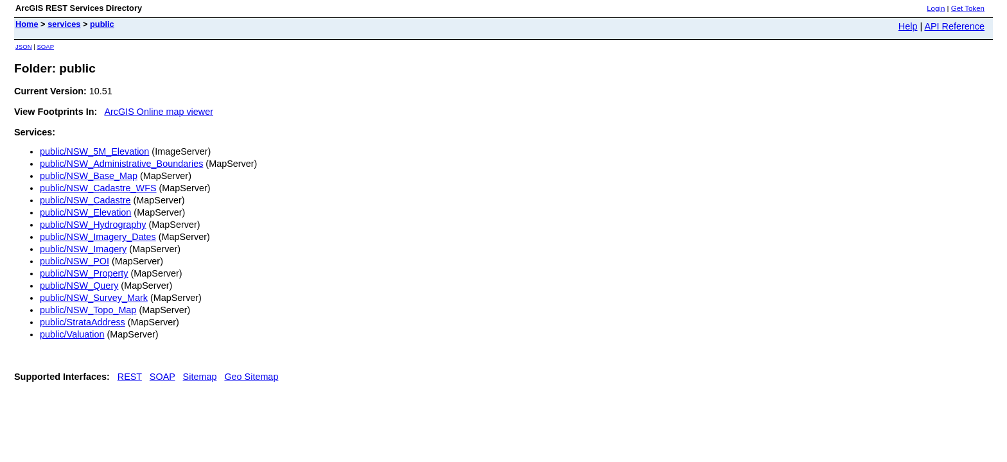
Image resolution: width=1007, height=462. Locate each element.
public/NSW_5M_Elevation (94, 151)
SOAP (45, 46)
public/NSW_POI (74, 261)
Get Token (968, 8)
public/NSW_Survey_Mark (94, 298)
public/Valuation (72, 334)
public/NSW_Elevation (85, 212)
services (64, 24)
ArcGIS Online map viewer (158, 112)
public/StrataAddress (82, 322)
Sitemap (200, 377)
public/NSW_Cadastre (85, 200)
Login (936, 8)
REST (130, 377)
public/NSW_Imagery (83, 249)
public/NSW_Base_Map (88, 176)
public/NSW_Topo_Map (88, 310)
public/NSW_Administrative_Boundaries (121, 163)
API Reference (954, 26)
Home (27, 24)
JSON (23, 46)
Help (908, 26)
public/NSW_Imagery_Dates (98, 237)
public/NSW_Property (84, 273)
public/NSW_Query (79, 285)
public (102, 24)
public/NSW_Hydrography (93, 224)
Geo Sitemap (251, 377)
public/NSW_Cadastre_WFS (98, 188)
